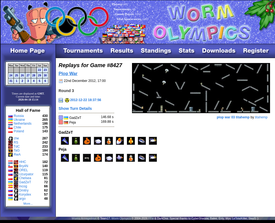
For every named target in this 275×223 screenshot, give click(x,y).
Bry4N (23, 166)
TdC (16, 146)
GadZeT (25, 182)
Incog (23, 186)
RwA (17, 154)
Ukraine (19, 120)
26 (22, 75)
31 (10, 80)
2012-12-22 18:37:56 (83, 100)
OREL (23, 170)
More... (28, 203)
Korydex (25, 194)
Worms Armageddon (84, 218)
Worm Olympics (121, 218)
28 (33, 75)
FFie (151, 218)
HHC (22, 162)
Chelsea (25, 178)
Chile (17, 127)
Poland (19, 131)
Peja (72, 122)
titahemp (261, 117)
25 (16, 75)
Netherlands (23, 123)
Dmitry (24, 190)
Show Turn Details (75, 108)
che (16, 138)
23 (45, 70)
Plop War (68, 73)
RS (16, 142)
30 (45, 75)
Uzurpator (26, 174)
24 (10, 75)
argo (22, 199)
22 (39, 70)
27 (27, 75)
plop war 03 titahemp (233, 117)
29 (39, 75)
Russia (19, 116)
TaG (16, 150)
